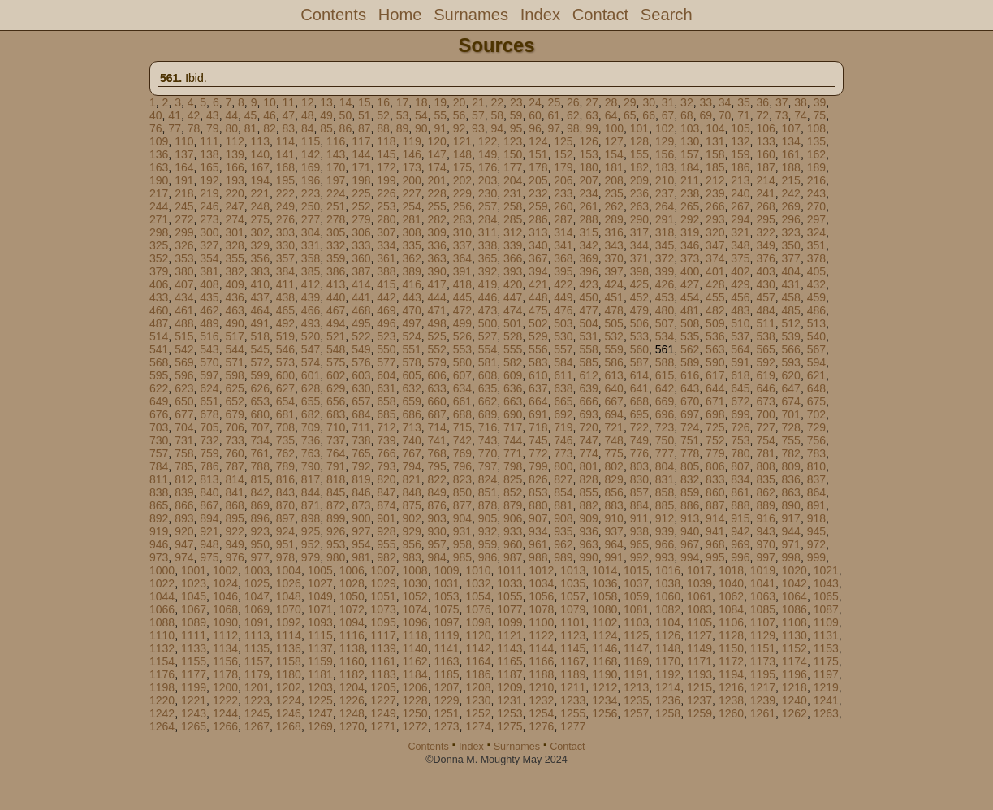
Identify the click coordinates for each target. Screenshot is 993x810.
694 (614, 414)
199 (386, 180)
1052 (415, 596)
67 (668, 115)
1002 (225, 570)
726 (740, 427)
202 (462, 180)
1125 (636, 635)
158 (715, 154)
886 (689, 505)
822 (437, 479)
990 (588, 557)
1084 (731, 609)
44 (231, 115)
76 (155, 128)
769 (462, 453)
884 (639, 505)
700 (765, 414)
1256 (604, 713)
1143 (509, 648)
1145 (572, 648)
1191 (636, 674)
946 (158, 544)
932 (487, 531)
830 (639, 479)
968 (715, 544)
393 (512, 271)
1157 (257, 661)
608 (487, 375)
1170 (667, 661)
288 (588, 219)
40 (155, 115)
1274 (477, 726)
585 (588, 362)
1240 (794, 700)
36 (763, 102)
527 (487, 336)
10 (269, 102)
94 (496, 128)
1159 (320, 661)
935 (563, 531)
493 (310, 323)
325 (158, 245)
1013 (572, 570)
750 (664, 440)
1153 (826, 648)
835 (765, 479)
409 (234, 284)
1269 (320, 726)
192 (209, 180)
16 (383, 102)
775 (614, 453)
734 (260, 440)
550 (386, 349)
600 (285, 375)
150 (512, 154)
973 (158, 557)
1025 (257, 583)
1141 (446, 648)
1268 (288, 726)
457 (765, 297)
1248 (352, 713)
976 (234, 557)
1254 (541, 713)
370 (614, 258)
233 (563, 193)
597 (209, 375)
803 (639, 466)
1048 (288, 596)
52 (383, 115)
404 (791, 271)
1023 (193, 583)
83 (289, 128)
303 (285, 232)
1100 (541, 622)
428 (715, 284)
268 (765, 206)
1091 (257, 622)
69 (705, 115)
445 (462, 297)
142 (310, 154)
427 (689, 284)
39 (820, 102)
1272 (415, 726)
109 (158, 141)
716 (487, 427)
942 (740, 531)
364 (462, 258)
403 (765, 271)
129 (664, 141)
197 (335, 180)
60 (535, 115)
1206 (415, 687)
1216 (731, 687)
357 (285, 258)
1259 (699, 713)
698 (715, 414)
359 (335, 258)
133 (765, 141)
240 (740, 193)
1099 (509, 622)
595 (158, 375)
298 (158, 232)
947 (184, 544)
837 (816, 479)
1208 (477, 687)
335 (411, 245)
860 (715, 492)
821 (411, 479)
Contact (600, 15)
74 (800, 115)
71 (743, 115)
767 (411, 453)
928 (386, 531)
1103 (636, 622)
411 (285, 284)
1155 (193, 661)
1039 (699, 583)
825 (512, 479)
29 (630, 102)
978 (285, 557)
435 (209, 297)
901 (386, 518)
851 (487, 492)
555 (512, 349)
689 (487, 414)
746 (563, 440)
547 (310, 349)
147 (437, 154)
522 (361, 336)
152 (563, 154)
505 (614, 323)
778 (689, 453)
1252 (477, 713)
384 (285, 271)
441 (361, 297)
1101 (572, 622)
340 (538, 245)
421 (538, 284)
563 (715, 349)
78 (194, 128)
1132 (162, 648)
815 (260, 479)
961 (538, 544)
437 (260, 297)
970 (765, 544)
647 (791, 388)
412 (310, 284)
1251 (446, 713)
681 (285, 414)
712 (386, 427)
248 (260, 206)
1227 (383, 700)
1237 (699, 700)
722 (639, 427)
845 (335, 492)
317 (639, 232)
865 (158, 505)
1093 (320, 622)
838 (158, 492)
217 (158, 193)
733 (234, 440)
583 (538, 362)
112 (234, 141)
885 (664, 505)
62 (573, 115)
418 (462, 284)
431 (791, 284)
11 (289, 102)
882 (588, 505)
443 (411, 297)
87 (364, 128)
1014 (604, 570)
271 (158, 219)
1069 (257, 609)
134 (791, 141)
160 (765, 154)
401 (715, 271)
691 (538, 414)
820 (386, 479)
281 (411, 219)
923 (260, 531)
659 (411, 401)
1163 (446, 661)
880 (538, 505)
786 (209, 466)
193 (234, 180)
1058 (604, 596)
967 (689, 544)
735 (285, 440)
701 (791, 414)
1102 (604, 622)
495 (361, 323)
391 (462, 271)
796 (462, 466)
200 (411, 180)
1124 (604, 635)
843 (285, 492)
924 (285, 531)
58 (496, 115)
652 (234, 401)
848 (411, 492)
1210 (541, 687)
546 (285, 349)
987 (512, 557)
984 (437, 557)
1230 (477, 700)
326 (184, 245)
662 (487, 401)
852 (512, 492)
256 (462, 206)
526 (462, 336)
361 (386, 258)
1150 (731, 648)
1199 (193, 687)
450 (588, 297)
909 (588, 518)
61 (554, 115)
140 (260, 154)
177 (512, 167)
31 (668, 102)
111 (209, 141)
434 (184, 297)
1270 (352, 726)
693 (588, 414)
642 (664, 388)
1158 (288, 661)
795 (437, 466)
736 (310, 440)
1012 (541, 570)
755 (791, 440)
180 (588, 167)
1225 (320, 700)
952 (310, 544)
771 (512, 453)
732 (209, 440)
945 (816, 531)
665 (563, 401)
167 (260, 167)
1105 (699, 622)
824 (487, 479)
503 (563, 323)
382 (234, 271)
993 (664, 557)
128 (639, 141)
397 (614, 271)
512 (791, 323)
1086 (794, 609)
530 (563, 336)
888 (740, 505)
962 (563, 544)
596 (184, 375)
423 (588, 284)
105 (740, 128)
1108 (794, 622)
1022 (162, 583)
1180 (288, 674)
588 (664, 362)
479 (639, 310)
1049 (320, 596)
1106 (731, 622)
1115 (320, 635)
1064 (794, 596)
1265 (193, 726)
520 (310, 336)
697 (689, 414)
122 (487, 141)
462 (209, 310)
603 (361, 375)
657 (361, 401)
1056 (541, 596)
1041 (762, 583)
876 (437, 505)
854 (563, 492)
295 (765, 219)
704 (184, 427)
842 (260, 492)
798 (512, 466)
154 (614, 154)
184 (689, 167)
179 (563, 167)
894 (209, 518)
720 (588, 427)
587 (639, 362)
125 (563, 141)
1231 (509, 700)
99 (591, 128)
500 (487, 323)
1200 (225, 687)
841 (234, 492)
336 (437, 245)
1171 (699, 661)
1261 (762, 713)
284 (487, 219)
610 (538, 375)
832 (689, 479)
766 (386, 453)
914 (715, 518)
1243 (193, 713)
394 (538, 271)
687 (437, 414)
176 (487, 167)
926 (335, 531)
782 (791, 453)
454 (689, 297)
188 (791, 167)
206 (563, 180)
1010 (477, 570)
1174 (794, 661)
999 (816, 557)
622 (158, 388)
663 (512, 401)
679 (234, 414)
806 (715, 466)
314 (563, 232)
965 (639, 544)
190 (158, 180)
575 (335, 362)
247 (234, 206)
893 (184, 518)
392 (487, 271)
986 (487, 557)
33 (705, 102)
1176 (162, 674)
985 (462, 557)
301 (234, 232)
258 (512, 206)
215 (791, 180)
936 (588, 531)
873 (361, 505)
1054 (477, 596)
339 (512, 245)
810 (816, 466)
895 (234, 518)
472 (462, 310)
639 (588, 388)
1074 (415, 609)
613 (614, 375)
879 (512, 505)
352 (158, 258)
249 (285, 206)
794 (411, 466)
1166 (541, 661)
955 (386, 544)
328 (234, 245)
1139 (383, 648)
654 (285, 401)
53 (402, 115)
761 (260, 453)
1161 (383, 661)
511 (765, 323)
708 (285, 427)
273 (209, 219)
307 (386, 232)
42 (194, 115)
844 (310, 492)
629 (335, 388)
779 (715, 453)
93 (478, 128)
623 (184, 388)
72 (763, 115)
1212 (604, 687)
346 (689, 245)
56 (459, 115)
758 (184, 453)
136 (158, 154)
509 (715, 323)
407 (184, 284)
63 (591, 115)
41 (174, 115)
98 (573, 128)
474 (512, 310)
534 (664, 336)
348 (740, 245)
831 (664, 479)
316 (614, 232)
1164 (477, 661)
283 (462, 219)
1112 (225, 635)
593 (791, 362)
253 (386, 206)
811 (158, 479)
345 (664, 245)
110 (184, 141)
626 (260, 388)
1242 (162, 713)
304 (310, 232)
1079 (572, 609)
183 (664, 167)
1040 (731, 583)
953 (335, 544)
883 (614, 505)
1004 (288, 570)
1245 (257, 713)
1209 (509, 687)
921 (209, 531)
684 (361, 414)
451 (614, 297)
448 (538, 297)
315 (588, 232)
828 (588, 479)
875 (411, 505)
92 (459, 128)
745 (538, 440)
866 (184, 505)
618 (740, 375)
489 (209, 323)
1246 (288, 713)
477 (588, 310)
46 (269, 115)
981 (361, 557)
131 (715, 141)
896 (260, 518)
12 (307, 102)
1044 (162, 596)
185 (715, 167)
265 (689, 206)
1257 (636, 713)
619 (765, 375)
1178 (225, 674)
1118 (415, 635)
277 (310, 219)
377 (791, 258)
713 (411, 427)
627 (285, 388)
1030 (415, 583)
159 (740, 154)
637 (538, 388)
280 (386, 219)
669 (664, 401)
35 (743, 102)
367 (538, 258)
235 (614, 193)
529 (538, 336)
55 (440, 115)
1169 (636, 661)
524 (411, 336)
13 (326, 102)
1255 (572, 713)
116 (335, 141)
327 (209, 245)
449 (563, 297)
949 (234, 544)
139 (234, 154)
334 (386, 245)
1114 (288, 635)
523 (386, 336)
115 (310, 141)
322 (765, 232)
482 (715, 310)
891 (816, 505)
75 (820, 115)
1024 (225, 583)
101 (639, 128)
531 (588, 336)
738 (361, 440)
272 (184, 219)
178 (538, 167)
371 (639, 258)
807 (740, 466)
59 (516, 115)
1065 (826, 596)
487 (158, 323)
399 (664, 271)
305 (335, 232)
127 (614, 141)
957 (437, 544)
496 (386, 323)
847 (386, 492)
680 (260, 414)
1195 (762, 674)
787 (234, 466)
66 (648, 115)
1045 (193, 596)
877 (462, 505)
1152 (794, 648)
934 (538, 531)
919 (158, 531)
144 (361, 154)
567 (816, 349)
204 (512, 180)
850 (462, 492)
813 (209, 479)
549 (361, 349)
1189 (572, 674)
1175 (826, 661)
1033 (509, 583)
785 (184, 466)
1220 (162, 700)
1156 (225, 661)
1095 (383, 622)
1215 (699, 687)
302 (260, 232)
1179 (257, 674)
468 (361, 310)
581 (487, 362)
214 (765, 180)
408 (209, 284)
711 (361, 427)
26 (573, 102)
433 (158, 297)
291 (664, 219)
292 (689, 219)
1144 (541, 648)
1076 (477, 609)
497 (411, 323)
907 (538, 518)
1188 (541, 674)
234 (588, 193)
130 (689, 141)
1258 (667, 713)
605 (411, 375)
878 (487, 505)
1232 (541, 700)
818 (335, 479)
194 (260, 180)
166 (234, 167)
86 (345, 128)
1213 (636, 687)
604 (386, 375)
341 (563, 245)
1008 (415, 570)
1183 (383, 674)
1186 (477, 674)
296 (791, 219)
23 (516, 102)
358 (310, 258)
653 (260, 401)
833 (715, 479)
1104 (667, 622)
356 (260, 258)
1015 (636, 570)
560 (639, 349)
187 (765, 167)
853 (538, 492)
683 (335, 414)
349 (765, 245)
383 (260, 271)
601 (310, 375)
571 (234, 362)
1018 (731, 570)
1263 (826, 713)
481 (689, 310)
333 (361, 245)
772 (538, 453)
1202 (288, 687)
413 (335, 284)
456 (740, 297)
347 (715, 245)
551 (411, 349)
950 (260, 544)
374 (715, 258)
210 (664, 180)
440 (335, 297)
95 (516, 128)
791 (335, 466)
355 (234, 258)
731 (184, 440)
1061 (699, 596)
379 (158, 271)
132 (740, 141)
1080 (604, 609)
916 (765, 518)
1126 (667, 635)
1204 (352, 687)
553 (462, 349)
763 (310, 453)
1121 (509, 635)
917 (791, 518)
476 (563, 310)
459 (816, 297)
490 (234, 323)
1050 (352, 596)
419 (487, 284)
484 (765, 310)
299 (184, 232)
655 (310, 401)
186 (740, 167)
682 (310, 414)
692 (563, 414)
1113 (257, 635)
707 (260, 427)
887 (715, 505)
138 (209, 154)
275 (260, 219)
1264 (162, 726)
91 (440, 128)
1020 (794, 570)
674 (791, 401)
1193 (699, 674)
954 (361, 544)
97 (554, 128)
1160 (352, 661)
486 (816, 310)
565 (765, 349)
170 (335, 167)
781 (765, 453)
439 (310, 297)
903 (437, 518)
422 (563, 284)
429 (740, 284)
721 (614, 427)
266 (715, 206)
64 (611, 115)
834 (740, 479)
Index (540, 15)
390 (437, 271)
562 (689, 349)
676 (158, 414)
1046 (225, 596)
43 (212, 115)
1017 (699, 570)
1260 (731, 713)
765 (361, 453)
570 (209, 362)
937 (614, 531)
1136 (288, 648)
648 (816, 388)
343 (614, 245)
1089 (193, 622)
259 (538, 206)
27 (591, 102)
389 (411, 271)
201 (437, 180)
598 (234, 375)
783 (816, 453)
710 (335, 427)
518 (260, 336)
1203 (320, 687)
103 (689, 128)
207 (588, 180)
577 (386, 362)
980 (335, 557)
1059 (636, 596)
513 (816, 323)
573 (285, 362)
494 (335, 323)
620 (791, 375)
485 (791, 310)
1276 (541, 726)
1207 (446, 687)
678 (209, 414)
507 (664, 323)
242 (791, 193)
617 (715, 375)
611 (563, 375)
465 (285, 310)
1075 (446, 609)
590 (715, 362)
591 (740, 362)
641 (639, 388)
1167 (572, 661)
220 (234, 193)
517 (234, 336)
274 (234, 219)
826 (538, 479)
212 (715, 180)
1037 (636, 583)
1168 (604, 661)
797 (487, 466)
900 (361, 518)
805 (689, 466)
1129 (762, 635)
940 (689, 531)
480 (664, 310)
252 (361, 206)
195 (285, 180)
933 (512, 531)
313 (538, 232)
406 (158, 284)
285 (512, 219)
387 (361, 271)
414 (361, 284)
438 (285, 297)
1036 (604, 583)
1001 (193, 570)
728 (791, 427)
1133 (193, 648)
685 (386, 414)
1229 (446, 700)
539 (791, 336)
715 (462, 427)
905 (487, 518)
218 (184, 193)
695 (639, 414)
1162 (415, 661)
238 (689, 193)
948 (209, 544)
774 (588, 453)
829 (614, 479)
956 (411, 544)
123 (512, 141)
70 (725, 115)
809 (791, 466)
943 (765, 531)
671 (715, 401)
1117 (383, 635)
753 (740, 440)
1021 (826, 570)
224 (335, 193)
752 (715, 440)
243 (816, 193)
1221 (193, 700)
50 (345, 115)
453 (664, 297)
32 (686, 102)
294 (740, 219)
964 (614, 544)
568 (158, 362)
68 (686, 115)
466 (310, 310)
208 (614, 180)
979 (310, 557)
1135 (257, 648)
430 (765, 284)
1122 (541, 635)
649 (158, 401)
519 (285, 336)
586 (614, 362)
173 (411, 167)
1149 (699, 648)
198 (361, 180)
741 (437, 440)
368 (563, 258)
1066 (162, 609)
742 (462, 440)
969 (740, 544)
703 (158, 427)
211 (689, 180)
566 (791, 349)
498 (437, 323)
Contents (333, 15)
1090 (225, 622)
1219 (826, 687)
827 (563, 479)
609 (512, 375)
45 (250, 115)
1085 (762, 609)
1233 (572, 700)
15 (364, 102)
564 (740, 349)
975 (209, 557)
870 (285, 505)
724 (689, 427)
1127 (699, 635)
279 (361, 219)
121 (462, 141)
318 (664, 232)
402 (740, 271)
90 (421, 128)
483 (740, 310)
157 (689, 154)
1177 (193, 674)
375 (740, 258)
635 (487, 388)
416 (411, 284)
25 (554, 102)
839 (184, 492)
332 (335, 245)
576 (361, 362)
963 (588, 544)
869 (260, 505)
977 (260, 557)
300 (209, 232)
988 (538, 557)
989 (563, 557)
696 (664, 414)
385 (310, 271)
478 (614, 310)
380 (184, 271)
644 (715, 388)
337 (462, 245)
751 (689, 440)
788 (260, 466)
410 (260, 284)
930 (437, 531)
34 (725, 102)
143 (335, 154)
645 (740, 388)
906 (512, 518)
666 (588, 401)
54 (421, 115)
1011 (509, 570)
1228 (415, 700)
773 (563, 453)
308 (411, 232)
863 (791, 492)
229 (462, 193)
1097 (446, 622)
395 (563, 271)
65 (630, 115)
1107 (762, 622)
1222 (225, 700)
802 (614, 466)
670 (689, 401)
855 (588, 492)
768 (437, 453)
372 (664, 258)
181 (614, 167)
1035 (572, 583)
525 (437, 336)
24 (535, 102)
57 (478, 115)
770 (487, 453)
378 (816, 258)
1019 (762, 570)
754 (765, 440)
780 (740, 453)
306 (361, 232)
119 (411, 141)
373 (689, 258)
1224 (288, 700)
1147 (636, 648)
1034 (541, 583)
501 (512, 323)
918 (816, 518)
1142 (477, 648)
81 (250, 128)
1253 (509, 713)
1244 (225, 713)
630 (361, 388)
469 (386, 310)
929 (411, 531)
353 (184, 258)
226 (386, 193)
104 (715, 128)
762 (285, 453)
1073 (383, 609)
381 (209, 271)
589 (689, 362)
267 (740, 206)
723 (664, 427)
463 (234, 310)
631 (386, 388)
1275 (509, 726)
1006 (352, 570)
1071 (320, 609)
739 (386, 440)
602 (335, 375)
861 (740, 492)
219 (209, 193)
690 (512, 414)
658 (386, 401)
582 (512, 362)
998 (791, 557)
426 (664, 284)
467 (335, 310)
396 (588, 271)
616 (689, 375)
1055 (509, 596)
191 (184, 180)
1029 (383, 583)
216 (816, 180)
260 (563, 206)
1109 (826, 622)
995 (715, 557)
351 (816, 245)
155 (639, 154)
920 (184, 531)
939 (664, 531)
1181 (320, 674)
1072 (352, 609)
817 (310, 479)
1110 (162, 635)
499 (462, 323)
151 (538, 154)
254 (411, 206)
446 (487, 297)
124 (538, 141)
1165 (509, 661)
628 (310, 388)
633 (437, 388)
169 (310, 167)
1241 (826, 700)
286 (538, 219)
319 (689, 232)
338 (487, 245)
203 (487, 180)
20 (459, 102)
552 (437, 349)
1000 (162, 570)
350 (791, 245)
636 (512, 388)
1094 (352, 622)
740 (411, 440)
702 (816, 414)
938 (639, 531)
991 (614, 557)
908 (563, 518)
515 (184, 336)
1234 (604, 700)
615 (664, 375)
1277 (572, 726)
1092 (288, 622)
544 (234, 349)
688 (462, 414)
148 (462, 154)
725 (715, 427)
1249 (383, 713)
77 (174, 128)
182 (639, 167)
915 (740, 518)
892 (158, 518)
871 (310, 505)
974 (184, 557)
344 (639, 245)
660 (437, 401)
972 (816, 544)
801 (588, 466)
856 (614, 492)
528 (512, 336)
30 (648, 102)
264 (664, 206)
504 (588, 323)
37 (781, 102)
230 (487, 193)
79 (212, 128)
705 (209, 427)
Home (400, 15)
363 (437, 258)
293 (715, 219)
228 (437, 193)
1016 (667, 570)
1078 (541, 609)
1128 (731, 635)
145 (386, 154)
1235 (636, 700)
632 (411, 388)
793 (386, 466)
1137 (320, 648)
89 (402, 128)
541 (158, 349)
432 (816, 284)
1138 (352, 648)
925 (310, 531)
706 (234, 427)
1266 (225, 726)
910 (614, 518)
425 (639, 284)
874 (386, 505)
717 (512, 427)
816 (285, 479)
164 (184, 167)
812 (184, 479)
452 (639, 297)
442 (386, 297)
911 (639, 518)
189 (816, 167)
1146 (604, 648)
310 (462, 232)
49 (326, 115)
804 (664, 466)
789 (285, 466)
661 (462, 401)
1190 (604, 674)
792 (361, 466)
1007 (383, 570)
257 (487, 206)
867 (209, 505)
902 (411, 518)
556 (538, 349)
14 (345, 102)
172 (386, 167)
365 (487, 258)
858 (664, 492)
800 (563, 466)
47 (289, 115)
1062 (731, 596)
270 (816, 206)
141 (285, 154)
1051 (383, 596)
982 (386, 557)
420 (512, 284)
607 (462, 375)
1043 (826, 583)
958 (462, 544)
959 (487, 544)
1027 (320, 583)
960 (512, 544)
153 (588, 154)
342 (588, 245)
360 (361, 258)
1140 (415, 648)
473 (487, 310)
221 (260, 193)
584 (563, 362)
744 (512, 440)
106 (765, 128)
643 (689, 388)
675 (816, 401)
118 (386, 141)
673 (765, 401)
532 (614, 336)
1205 (383, 687)
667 (614, 401)
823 (462, 479)
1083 (699, 609)
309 (437, 232)
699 (740, 414)
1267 (257, 726)
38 (800, 102)
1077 (509, 609)
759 (209, 453)
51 (364, 115)
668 (639, 401)
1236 (667, 700)
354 (209, 258)
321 (740, 232)
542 (184, 349)
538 (765, 336)
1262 (794, 713)
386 (335, 271)
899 (335, 518)
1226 (352, 700)
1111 (193, 635)
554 (487, 349)
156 (664, 154)
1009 (446, 570)
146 (411, 154)
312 (512, 232)
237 (664, 193)
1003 (257, 570)
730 (158, 440)
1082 (667, 609)
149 (487, 154)
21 (478, 102)
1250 (415, 713)
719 (563, 427)
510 (740, 323)
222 (285, 193)
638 (563, 388)
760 (234, 453)
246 (209, 206)
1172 (731, 661)
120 (437, 141)
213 (740, 180)
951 (285, 544)
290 (639, 219)
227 (411, 193)
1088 (162, 622)
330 (285, 245)
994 (689, 557)
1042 (794, 583)
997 (765, 557)
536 (715, 336)
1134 (225, 648)
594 (816, 362)
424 (614, 284)
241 (765, 193)
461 (184, 310)
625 (234, 388)
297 (816, 219)
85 (326, 128)
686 (411, 414)
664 (538, 401)
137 (184, 154)
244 (158, 206)
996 (740, 557)
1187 (509, 674)
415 (386, 284)
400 (689, 271)
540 (816, 336)
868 (234, 505)
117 (361, 141)
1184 (415, 674)
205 (538, 180)
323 (791, 232)
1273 (446, 726)
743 (487, 440)
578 (411, 362)
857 (639, 492)
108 (816, 128)
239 (715, 193)
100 (614, 128)
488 (184, 323)
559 (614, 349)
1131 (826, 635)
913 (689, 518)
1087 (826, 609)
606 (437, 375)
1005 (320, 570)
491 (260, 323)
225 (361, 193)
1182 (352, 674)
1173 (762, 661)
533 (639, 336)
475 (538, 310)
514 (158, 336)
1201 (257, 687)
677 (184, 414)
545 (260, 349)
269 (791, 206)
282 (437, 219)
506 (639, 323)
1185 (446, 674)
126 (588, 141)
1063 (762, 596)
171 (361, 167)
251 (335, 206)
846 (361, 492)
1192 (667, 674)
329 (260, 245)
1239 (762, 700)
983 (411, 557)
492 (285, 323)
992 (639, 557)
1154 (162, 661)
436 (234, 297)
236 (639, 193)
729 (816, 427)
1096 (415, 622)
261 (588, 206)
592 (765, 362)
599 (260, 375)
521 (335, 336)
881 (563, 505)
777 (664, 453)
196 (310, 180)
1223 (257, 700)
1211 (572, 687)
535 (689, 336)
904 (462, 518)
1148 (667, 648)
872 (335, 505)
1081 (636, 609)
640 (614, 388)
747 (588, 440)
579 (437, 362)
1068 (225, 609)
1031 (446, 583)
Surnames (471, 15)
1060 (667, 596)
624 (209, 388)
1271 (383, 726)
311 (487, 232)
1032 (477, 583)
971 (791, 544)
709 (310, 427)
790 (310, 466)
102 (664, 128)
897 (285, 518)
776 (639, 453)
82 (269, 128)
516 (209, 336)
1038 (667, 583)
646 (765, 388)
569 (184, 362)
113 (260, 141)
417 (437, 284)
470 (411, 310)
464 (260, 310)
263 (639, 206)
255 (437, 206)
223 (310, 193)
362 (411, 258)
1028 (352, 583)
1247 (320, 713)
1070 (288, 609)
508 (689, 323)
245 (184, 206)
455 (715, 297)
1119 (446, 635)
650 (184, 401)
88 (383, 128)
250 (310, 206)
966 (664, 544)
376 (765, 258)
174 (437, 167)
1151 (762, 648)
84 (307, 128)
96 (535, 128)
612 (588, 375)
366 (512, 258)
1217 (762, 687)
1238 (731, 700)
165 (209, 167)
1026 (288, 583)
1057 (572, 596)
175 (462, 167)
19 (440, 102)
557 (563, 349)
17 (402, 102)
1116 (352, 635)
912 (664, 518)
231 (512, 193)
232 (538, 193)
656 (335, 401)
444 (437, 297)
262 (614, 206)
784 (158, 466)
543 (209, 349)
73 (781, 115)
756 (816, 440)
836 (791, 479)
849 (437, 492)
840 (209, 492)
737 (335, 440)
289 (614, 219)
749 (639, 440)
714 (437, 427)
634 (462, 388)
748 (614, 440)
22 (497, 102)
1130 (794, 635)
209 (639, 180)
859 (689, 492)
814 (234, 479)
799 (538, 466)
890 (791, 505)
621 (816, 375)
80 (231, 128)
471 (437, 310)
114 (285, 141)
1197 (826, 674)
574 (310, 362)
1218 (794, 687)
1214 (667, 687)
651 (209, 401)
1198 (162, 687)
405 (816, 271)
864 (816, 492)
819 (361, 479)
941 (715, 531)
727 (765, 427)
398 (639, 271)
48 (307, 115)
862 (765, 492)
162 (816, 154)
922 (234, 531)
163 (158, 167)
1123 (572, 635)
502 (538, 323)
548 (335, 349)
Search (667, 15)
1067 (193, 609)
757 (158, 453)
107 (791, 128)
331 (310, 245)
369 (588, 258)
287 (563, 219)
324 (816, 232)
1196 (794, 674)
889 (765, 505)
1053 (446, 596)
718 (538, 427)
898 (310, 518)
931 (462, 531)
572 (260, 362)
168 (285, 167)
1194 (731, 674)
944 (791, 531)
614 (639, 375)
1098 (477, 622)
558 (588, 349)
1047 (257, 596)
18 (421, 102)
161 (791, 154)
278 (335, 219)
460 (158, 310)
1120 (477, 635)
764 (335, 453)
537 (740, 336)
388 (386, 271)
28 (611, 102)
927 (361, 531)
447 (512, 297)
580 (462, 362)
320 (715, 232)
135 (816, 141)
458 (791, 297)
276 (285, 219)
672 (740, 401)
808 (765, 466)
